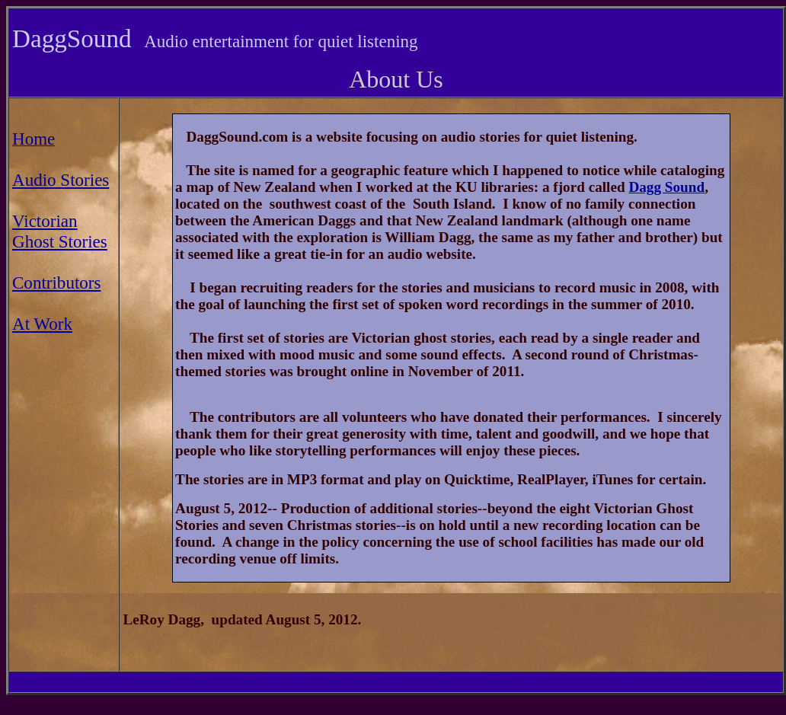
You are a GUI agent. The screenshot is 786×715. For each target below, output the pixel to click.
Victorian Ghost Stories (59, 231)
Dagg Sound (666, 187)
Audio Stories (60, 180)
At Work (42, 324)
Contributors (56, 282)
